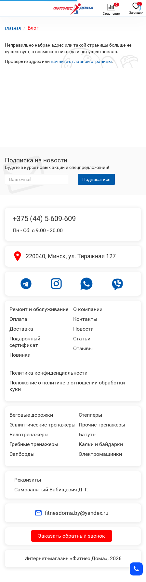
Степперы (90, 415)
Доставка (21, 329)
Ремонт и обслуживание (38, 309)
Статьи (81, 339)
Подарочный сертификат (24, 342)
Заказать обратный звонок (71, 536)
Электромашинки (100, 454)
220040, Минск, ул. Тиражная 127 (71, 256)
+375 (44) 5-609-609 (44, 219)
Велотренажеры (28, 434)
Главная (13, 28)
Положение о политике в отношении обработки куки (67, 386)
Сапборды (21, 454)
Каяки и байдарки (101, 444)
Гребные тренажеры (33, 444)
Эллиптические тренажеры (42, 425)
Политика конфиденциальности (48, 373)
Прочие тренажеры (102, 425)
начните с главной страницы (81, 61)
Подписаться (96, 179)
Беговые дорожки (31, 415)
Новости (83, 329)
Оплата (18, 319)
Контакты (85, 319)
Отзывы (83, 348)
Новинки (20, 355)
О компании (87, 309)
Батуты (88, 434)
